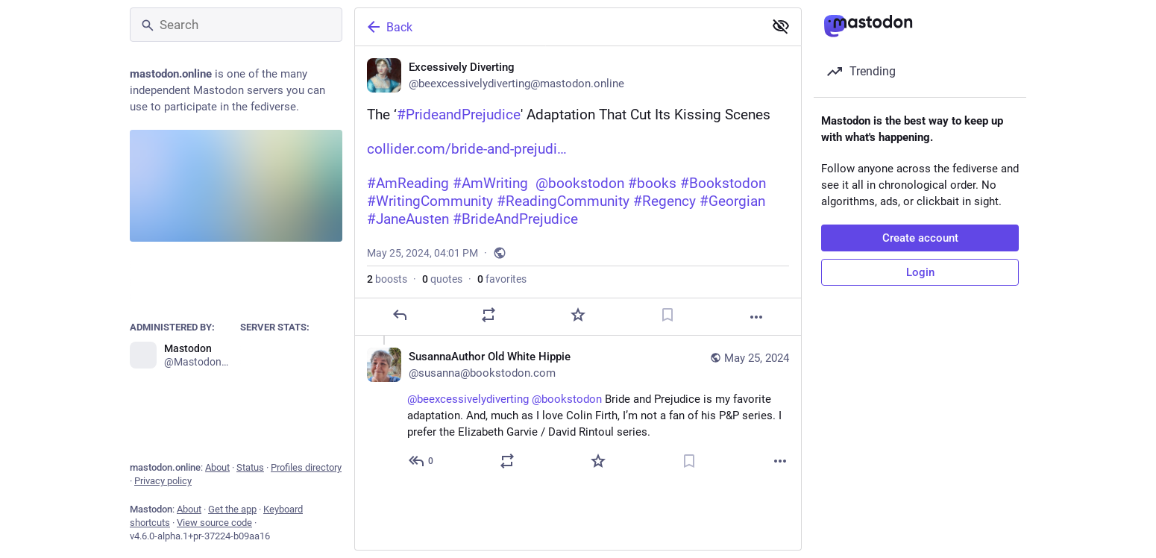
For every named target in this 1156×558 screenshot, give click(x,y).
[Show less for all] (781, 26)
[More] (756, 317)
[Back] (558, 27)
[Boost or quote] (488, 315)
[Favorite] (578, 315)
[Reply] (400, 315)
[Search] (236, 24)
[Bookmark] (667, 315)
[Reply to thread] (421, 461)
